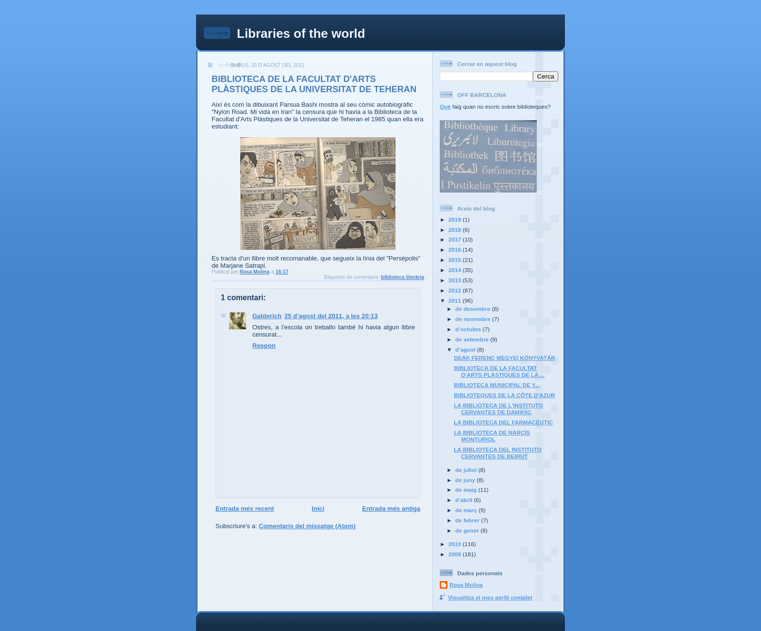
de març (467, 510)
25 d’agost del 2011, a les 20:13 (331, 316)
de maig (466, 489)
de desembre (473, 309)
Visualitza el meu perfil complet (490, 597)
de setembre (472, 339)
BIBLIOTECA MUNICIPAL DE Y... (497, 385)
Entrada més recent (244, 508)
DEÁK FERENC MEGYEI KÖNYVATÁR (504, 358)
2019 (455, 219)
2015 (455, 260)
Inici (318, 508)
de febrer (468, 520)
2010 (455, 544)
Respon (264, 345)
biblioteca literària (402, 277)
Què (445, 106)
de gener (467, 530)
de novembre (473, 319)
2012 (455, 290)
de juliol (466, 470)
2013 (455, 280)
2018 (455, 230)
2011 (455, 300)
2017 (455, 239)
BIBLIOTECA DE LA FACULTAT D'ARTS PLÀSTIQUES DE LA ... (499, 371)
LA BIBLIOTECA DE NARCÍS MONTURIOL (492, 435)
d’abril (464, 500)
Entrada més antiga (391, 508)
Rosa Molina (466, 585)
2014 (455, 270)
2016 (455, 249)
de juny (466, 480)
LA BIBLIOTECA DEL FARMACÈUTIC (503, 422)
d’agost (466, 349)
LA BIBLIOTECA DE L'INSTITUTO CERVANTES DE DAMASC (498, 408)
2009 (455, 554)
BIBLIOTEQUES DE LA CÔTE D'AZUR (504, 395)
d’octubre (469, 329)
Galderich (266, 316)
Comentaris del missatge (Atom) (307, 526)
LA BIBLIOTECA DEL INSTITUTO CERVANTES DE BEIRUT (498, 452)
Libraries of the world (301, 33)
